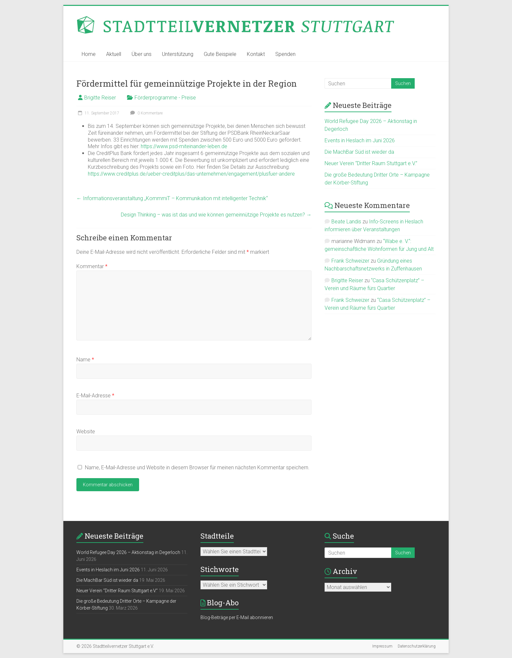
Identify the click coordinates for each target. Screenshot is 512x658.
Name (85, 359)
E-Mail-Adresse (95, 395)
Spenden (285, 54)
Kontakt (256, 54)
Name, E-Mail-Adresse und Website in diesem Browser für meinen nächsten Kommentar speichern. (197, 467)
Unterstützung (177, 54)
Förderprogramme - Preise (165, 98)
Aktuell (113, 54)
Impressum (382, 646)
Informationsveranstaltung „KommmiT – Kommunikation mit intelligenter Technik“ (172, 198)
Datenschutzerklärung (417, 646)
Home (89, 54)
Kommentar (91, 266)
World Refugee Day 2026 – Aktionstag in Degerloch (128, 552)
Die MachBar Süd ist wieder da (359, 152)
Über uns (142, 54)
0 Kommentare (146, 113)
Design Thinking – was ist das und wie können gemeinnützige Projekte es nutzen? (216, 215)
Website (85, 431)
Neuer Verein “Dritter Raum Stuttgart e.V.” (371, 163)
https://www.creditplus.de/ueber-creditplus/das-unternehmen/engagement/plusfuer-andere (191, 174)
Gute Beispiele (220, 54)
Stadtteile (217, 536)
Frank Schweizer (350, 261)
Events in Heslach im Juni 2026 (360, 140)
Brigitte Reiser (100, 98)
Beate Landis (346, 221)
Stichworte (219, 569)
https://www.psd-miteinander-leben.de (184, 146)
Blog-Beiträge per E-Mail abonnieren (236, 617)
